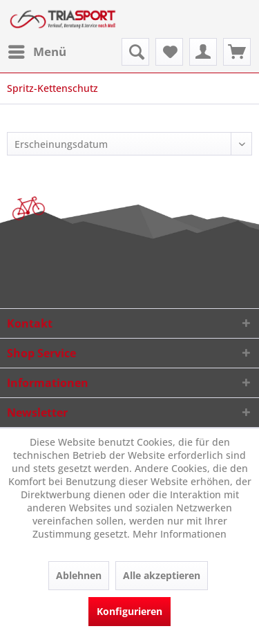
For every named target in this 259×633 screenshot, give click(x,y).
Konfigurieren (129, 611)
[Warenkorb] (237, 52)
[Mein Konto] (203, 52)
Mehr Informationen (180, 533)
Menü (37, 50)
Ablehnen (79, 575)
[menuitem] (36, 52)
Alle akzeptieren (161, 575)
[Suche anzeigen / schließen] (135, 52)
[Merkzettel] (169, 52)
